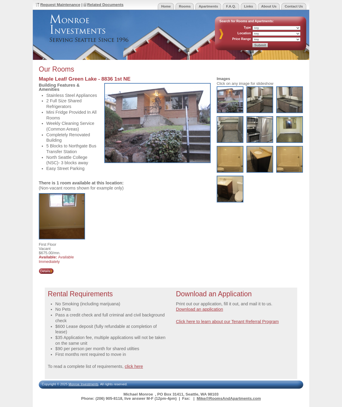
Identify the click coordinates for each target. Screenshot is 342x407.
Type (247, 27)
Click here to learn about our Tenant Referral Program (227, 321)
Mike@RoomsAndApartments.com (229, 398)
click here (134, 366)
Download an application (199, 309)
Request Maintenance (60, 4)
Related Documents (105, 4)
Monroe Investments (84, 384)
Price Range (241, 39)
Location (244, 33)
